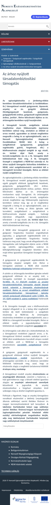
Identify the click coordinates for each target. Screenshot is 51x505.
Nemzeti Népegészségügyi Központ (26, 454)
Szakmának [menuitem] (7, 49)
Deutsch (4, 17)
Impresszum (6, 490)
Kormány (15, 447)
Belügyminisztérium (19, 450)
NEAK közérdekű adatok (21, 464)
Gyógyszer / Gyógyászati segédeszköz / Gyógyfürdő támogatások (22, 59)
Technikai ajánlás (10, 471)
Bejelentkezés (42, 17)
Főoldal (4, 55)
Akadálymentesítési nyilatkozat (37, 490)
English (12, 17)
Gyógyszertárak (35, 64)
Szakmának (14, 55)
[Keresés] (47, 26)
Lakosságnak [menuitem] (7, 41)
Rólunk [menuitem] (5, 34)
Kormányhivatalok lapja (21, 461)
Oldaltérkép (18, 490)
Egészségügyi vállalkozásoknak (15, 64)
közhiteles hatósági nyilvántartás (17, 268)
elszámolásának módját (15, 358)
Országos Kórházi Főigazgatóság (24, 457)
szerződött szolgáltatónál (29, 344)
